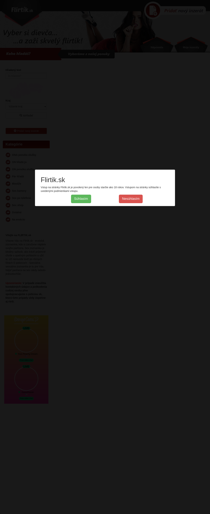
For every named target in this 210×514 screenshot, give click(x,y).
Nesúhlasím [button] (131, 199)
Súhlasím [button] (81, 199)
